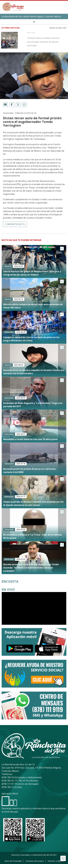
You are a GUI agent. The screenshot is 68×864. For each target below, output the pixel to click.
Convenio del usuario (34, 861)
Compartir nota (15, 224)
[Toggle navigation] (63, 858)
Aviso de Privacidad (12, 861)
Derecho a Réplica (56, 861)
